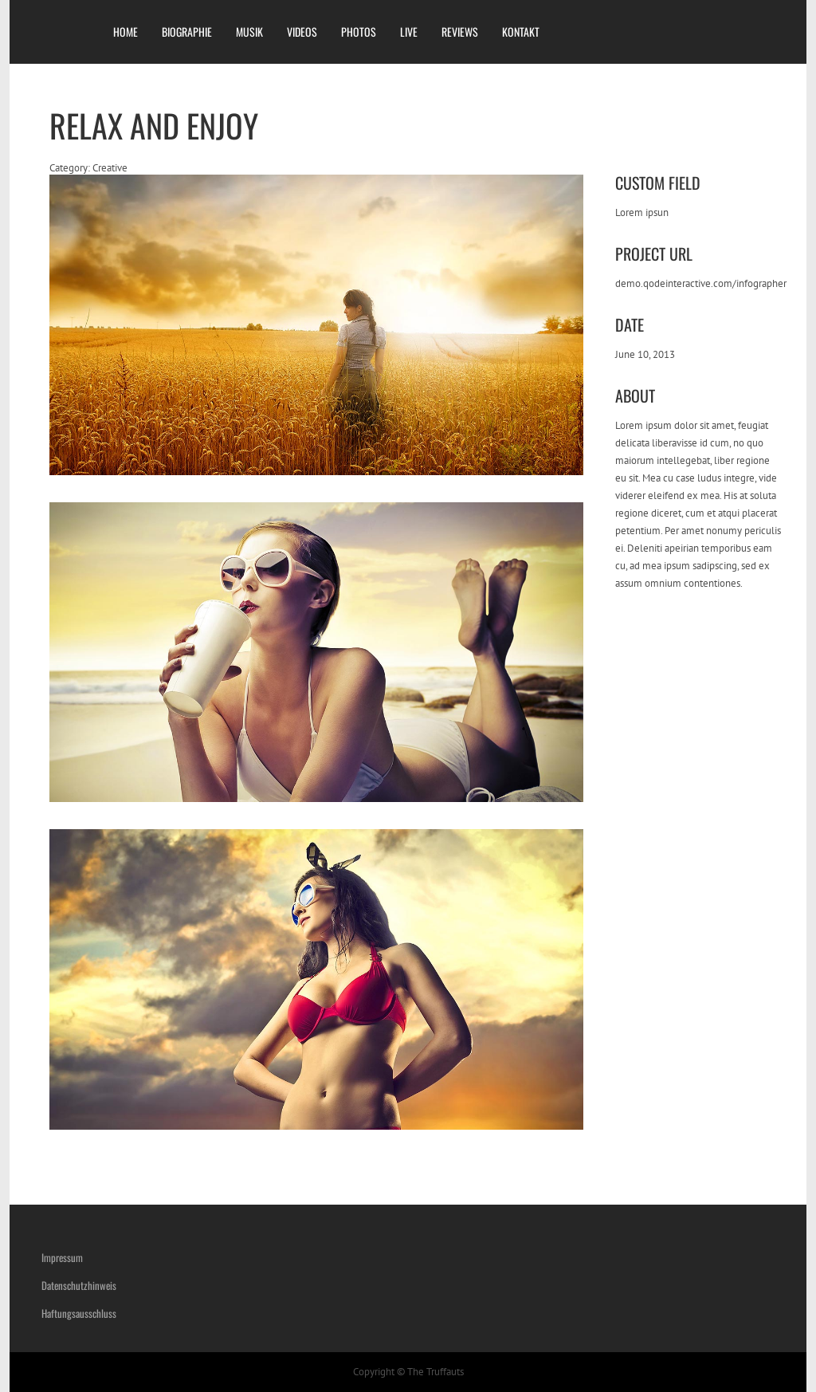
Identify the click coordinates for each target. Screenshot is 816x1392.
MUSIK (249, 31)
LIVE (409, 31)
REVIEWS (459, 31)
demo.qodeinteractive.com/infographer (701, 283)
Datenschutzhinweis (78, 1285)
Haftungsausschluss (78, 1313)
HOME (125, 31)
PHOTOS (358, 31)
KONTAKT (520, 31)
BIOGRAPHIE (187, 31)
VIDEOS (302, 31)
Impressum (62, 1257)
